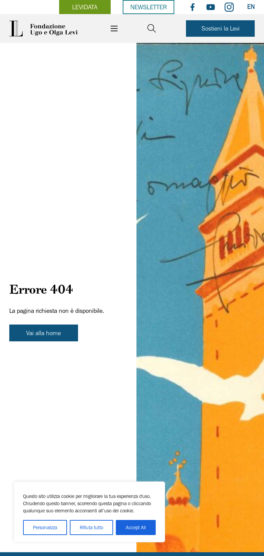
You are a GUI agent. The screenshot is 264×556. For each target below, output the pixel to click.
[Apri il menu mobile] (114, 28)
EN (251, 6)
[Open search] (152, 28)
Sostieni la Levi (220, 28)
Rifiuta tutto (91, 527)
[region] (89, 511)
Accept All (136, 527)
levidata (84, 7)
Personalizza (45, 527)
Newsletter (148, 7)
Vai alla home (43, 333)
